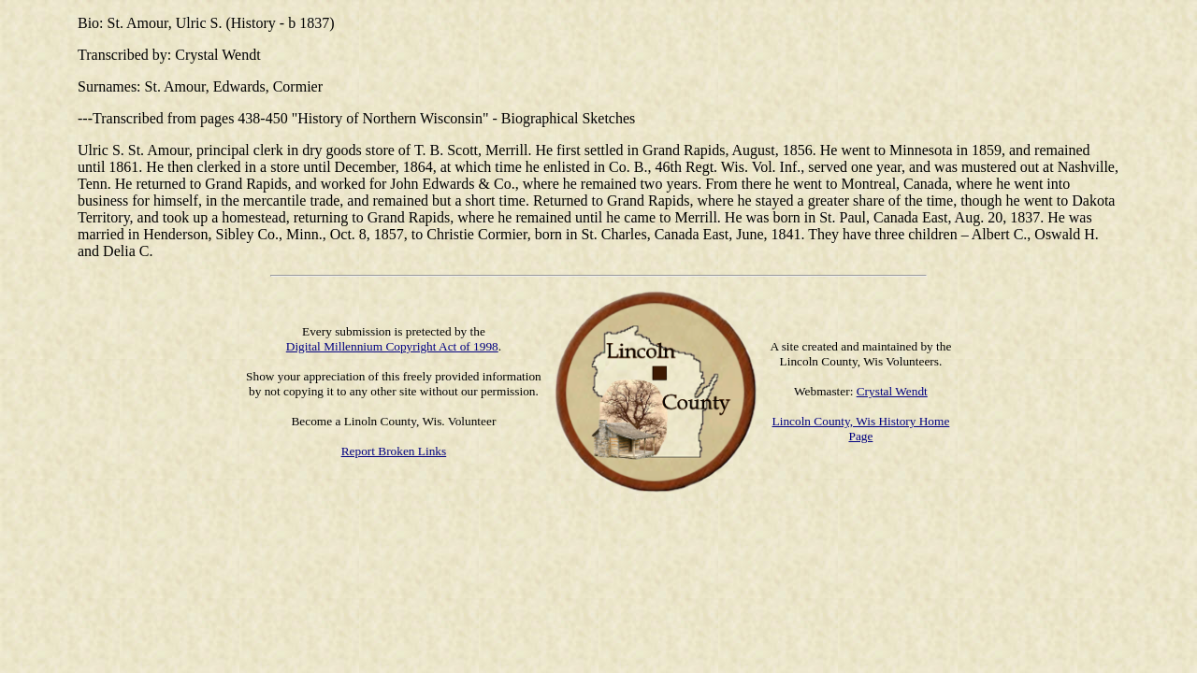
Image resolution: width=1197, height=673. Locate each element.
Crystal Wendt (892, 391)
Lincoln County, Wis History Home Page (861, 428)
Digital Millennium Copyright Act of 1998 (392, 346)
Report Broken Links (394, 451)
